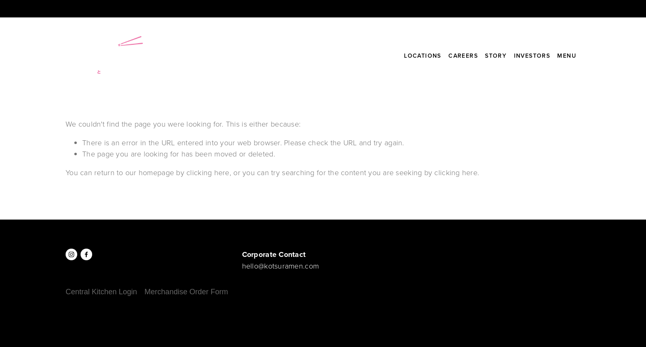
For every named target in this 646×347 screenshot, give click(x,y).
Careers (463, 55)
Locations (422, 55)
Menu (566, 55)
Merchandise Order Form (186, 292)
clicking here (208, 172)
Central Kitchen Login (101, 292)
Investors (532, 55)
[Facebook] (86, 254)
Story (496, 55)
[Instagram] (71, 254)
